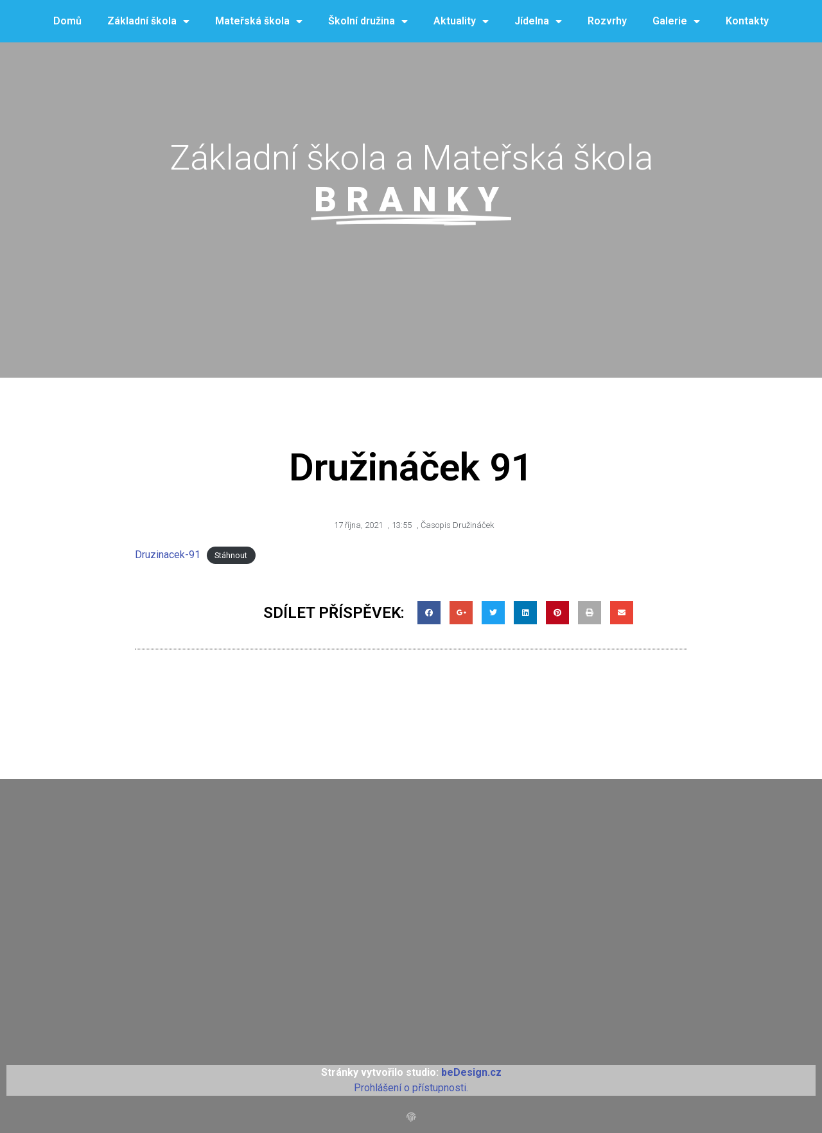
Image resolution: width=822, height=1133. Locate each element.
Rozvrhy (607, 21)
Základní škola (148, 21)
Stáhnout (230, 555)
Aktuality (461, 21)
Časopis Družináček (457, 525)
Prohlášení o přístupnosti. (411, 1088)
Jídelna (538, 21)
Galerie (676, 21)
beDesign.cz (471, 1072)
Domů (67, 21)
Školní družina (368, 21)
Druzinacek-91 (167, 555)
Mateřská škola (258, 21)
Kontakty (747, 21)
